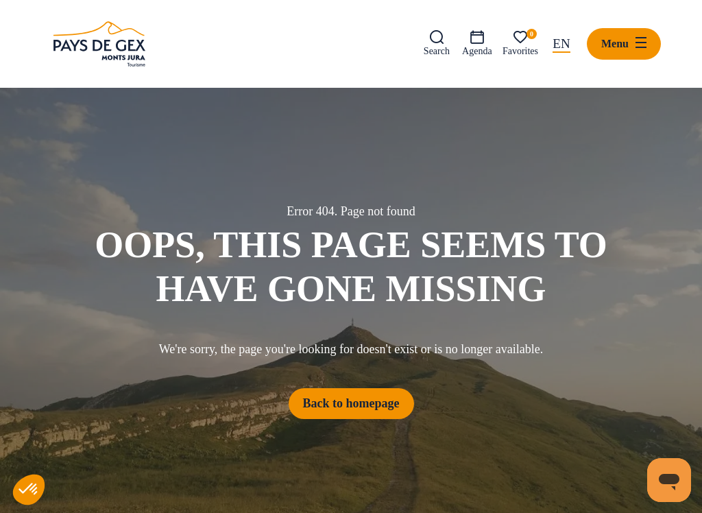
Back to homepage (351, 403)
